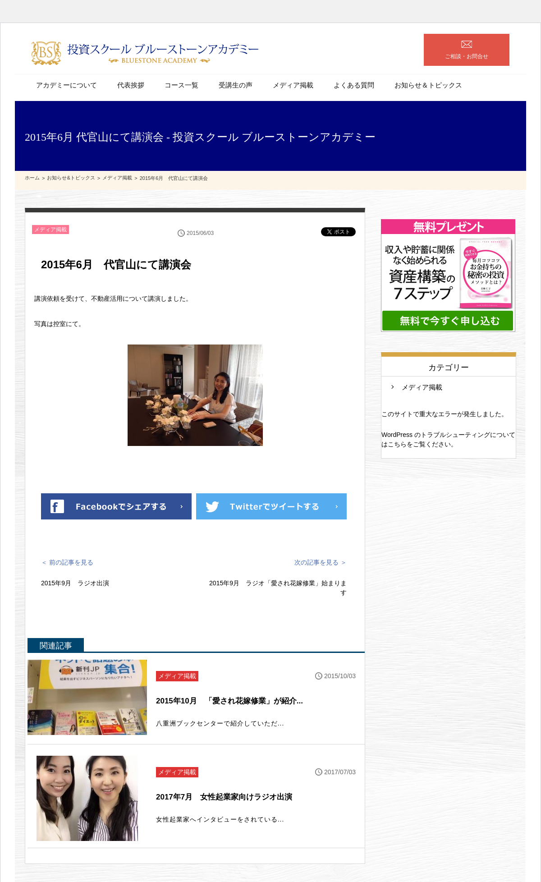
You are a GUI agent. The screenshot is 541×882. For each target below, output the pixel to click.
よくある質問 (354, 85)
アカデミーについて (66, 85)
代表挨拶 (130, 85)
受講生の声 (235, 85)
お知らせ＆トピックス (428, 85)
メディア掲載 (293, 85)
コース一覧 (181, 85)
